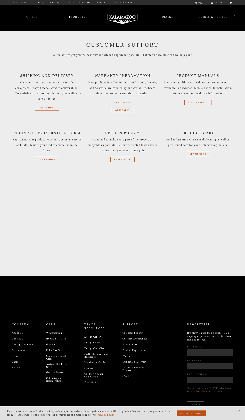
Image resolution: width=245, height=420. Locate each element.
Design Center (92, 337)
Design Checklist (94, 348)
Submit (196, 404)
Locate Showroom (79, 3)
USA (198, 3)
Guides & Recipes (213, 17)
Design (168, 17)
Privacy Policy (193, 391)
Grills (32, 17)
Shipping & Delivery (134, 362)
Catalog (88, 368)
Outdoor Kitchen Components (94, 375)
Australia (122, 110)
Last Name (194, 360)
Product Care (130, 344)
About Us (17, 333)
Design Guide (92, 342)
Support (102, 3)
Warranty (127, 356)
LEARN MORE (198, 154)
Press (15, 356)
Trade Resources (124, 3)
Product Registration (134, 350)
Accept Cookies (191, 413)
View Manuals (198, 102)
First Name (195, 347)
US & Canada (122, 102)
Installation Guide (94, 362)
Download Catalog (48, 3)
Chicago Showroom (23, 344)
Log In (217, 3)
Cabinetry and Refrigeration (54, 379)
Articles (16, 367)
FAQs (125, 376)
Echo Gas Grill (55, 350)
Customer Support (132, 333)
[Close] (239, 410)
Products (77, 17)
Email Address (197, 374)
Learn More (47, 108)
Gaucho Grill (53, 344)
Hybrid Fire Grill (56, 338)
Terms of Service (210, 391)
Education (90, 382)
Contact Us (21, 3)
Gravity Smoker (55, 372)
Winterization (54, 333)
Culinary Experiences (134, 338)
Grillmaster (18, 350)
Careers (16, 362)
